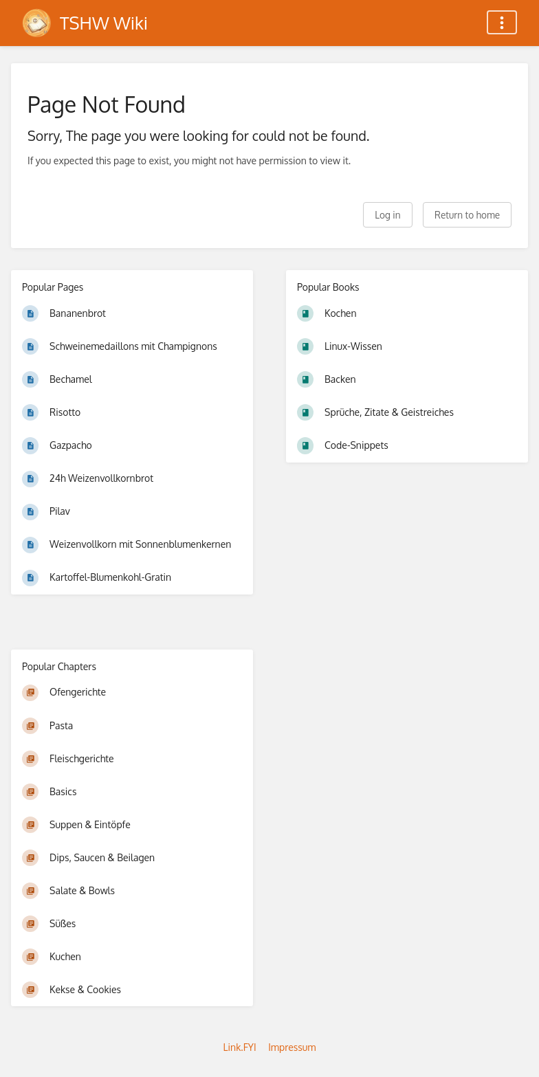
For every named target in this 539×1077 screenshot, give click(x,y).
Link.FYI (239, 1047)
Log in (387, 215)
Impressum (292, 1047)
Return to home (467, 215)
